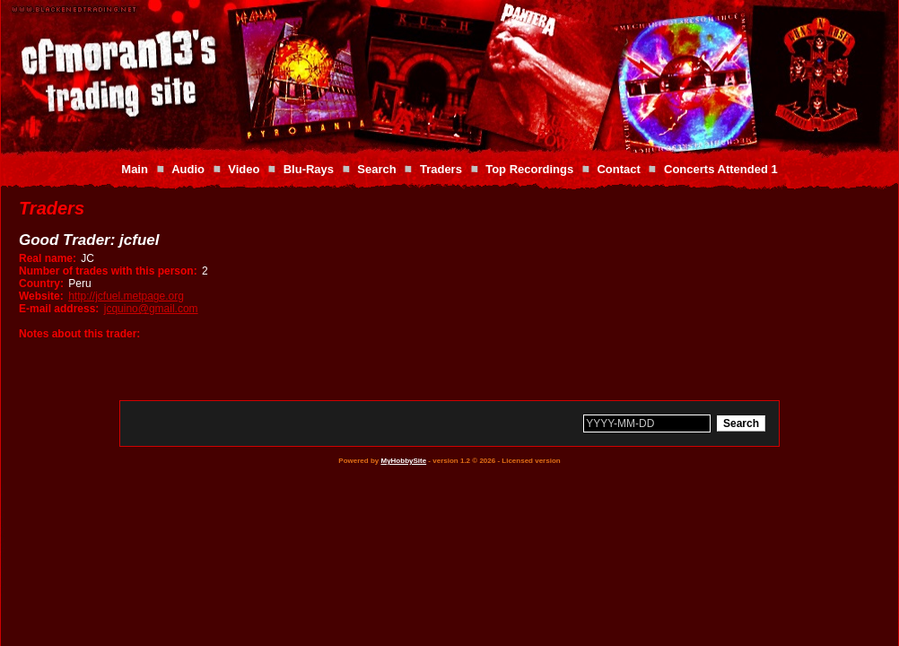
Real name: (47, 258)
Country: (41, 283)
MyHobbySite (403, 461)
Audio (188, 169)
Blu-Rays (309, 169)
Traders (441, 169)
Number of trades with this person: (108, 271)
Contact (618, 169)
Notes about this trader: (79, 333)
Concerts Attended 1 (721, 169)
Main (134, 169)
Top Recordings (529, 169)
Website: (41, 296)
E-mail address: (59, 308)
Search (376, 169)
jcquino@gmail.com (151, 308)
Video (243, 169)
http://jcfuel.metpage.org (126, 296)
